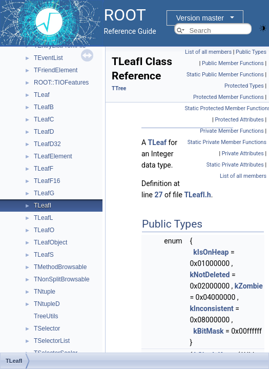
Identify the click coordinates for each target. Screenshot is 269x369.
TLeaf (42, 94)
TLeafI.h (197, 195)
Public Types (251, 52)
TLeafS (44, 254)
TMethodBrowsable (60, 267)
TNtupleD (47, 304)
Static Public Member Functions (225, 74)
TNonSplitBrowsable (62, 279)
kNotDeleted (210, 275)
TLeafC (44, 119)
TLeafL (43, 217)
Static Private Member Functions (227, 142)
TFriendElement (55, 70)
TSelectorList (52, 340)
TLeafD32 (47, 144)
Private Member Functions (231, 131)
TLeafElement (53, 156)
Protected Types (244, 86)
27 (158, 195)
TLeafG (44, 193)
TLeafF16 (47, 180)
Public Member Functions (233, 63)
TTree (119, 88)
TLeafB (44, 107)
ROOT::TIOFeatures (61, 82)
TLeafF (43, 168)
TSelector (47, 328)
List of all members (208, 52)
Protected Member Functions (228, 97)
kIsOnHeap (211, 252)
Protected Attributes (239, 119)
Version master (200, 18)
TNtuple (44, 291)
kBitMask (208, 331)
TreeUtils (46, 316)
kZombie (249, 286)
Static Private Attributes (235, 164)
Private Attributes (243, 153)
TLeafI (42, 205)
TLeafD (44, 131)
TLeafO (44, 230)
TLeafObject (50, 242)
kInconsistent (211, 308)
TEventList (48, 57)
